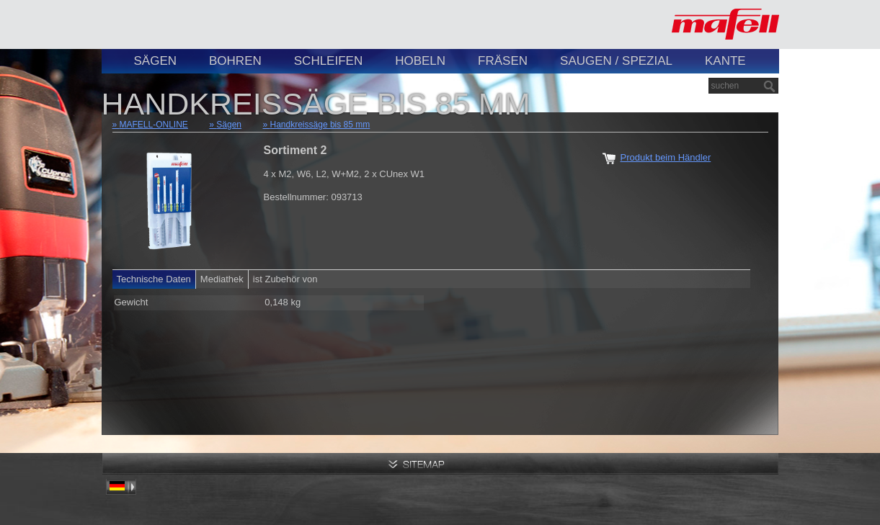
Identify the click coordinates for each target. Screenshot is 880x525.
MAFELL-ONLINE (154, 125)
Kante (725, 61)
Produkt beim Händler (666, 157)
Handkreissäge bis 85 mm (320, 125)
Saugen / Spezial (616, 61)
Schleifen (328, 61)
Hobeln (420, 61)
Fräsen (503, 61)
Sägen (155, 61)
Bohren (235, 61)
